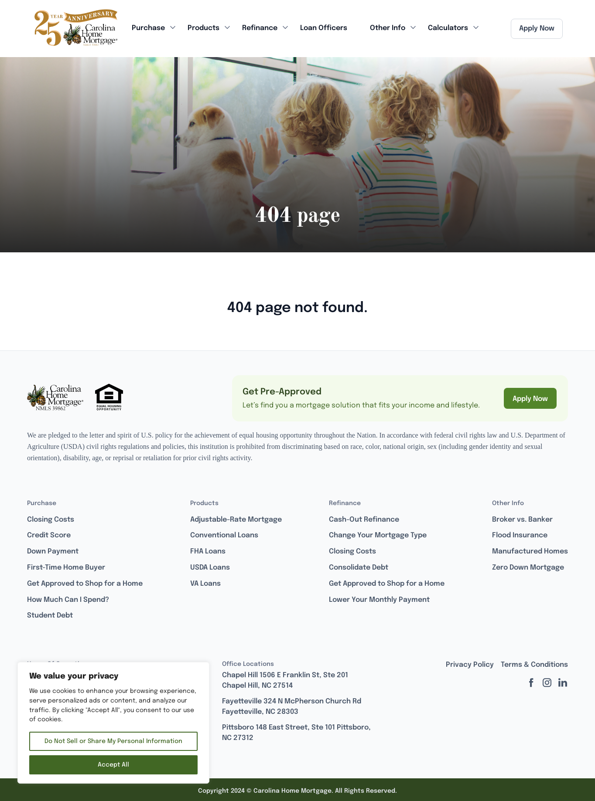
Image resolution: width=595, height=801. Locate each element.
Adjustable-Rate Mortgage (236, 519)
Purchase (148, 28)
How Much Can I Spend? (68, 600)
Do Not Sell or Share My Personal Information (113, 741)
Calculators (448, 28)
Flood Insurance (519, 535)
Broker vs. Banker (522, 519)
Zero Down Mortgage (528, 567)
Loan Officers (323, 28)
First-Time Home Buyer (66, 567)
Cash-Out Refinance (364, 519)
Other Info (387, 28)
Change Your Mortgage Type (378, 535)
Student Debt (50, 615)
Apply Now (536, 28)
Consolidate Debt (358, 567)
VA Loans (205, 583)
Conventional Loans (224, 535)
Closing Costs (50, 519)
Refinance (259, 28)
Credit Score (49, 535)
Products (203, 28)
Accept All (113, 765)
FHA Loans (208, 551)
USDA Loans (210, 567)
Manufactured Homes (530, 551)
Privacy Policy (470, 665)
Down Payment (53, 551)
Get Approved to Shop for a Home (85, 583)
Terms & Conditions (534, 665)
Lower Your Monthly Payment (379, 600)
